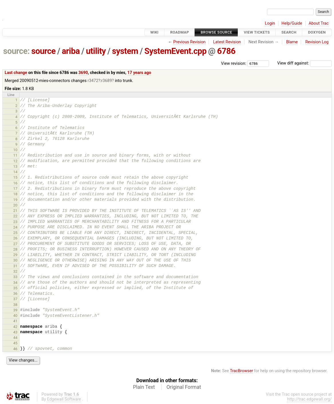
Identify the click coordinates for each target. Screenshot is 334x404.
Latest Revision (227, 42)
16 (15, 183)
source (43, 51)
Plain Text (144, 387)
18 (15, 194)
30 (15, 260)
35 (15, 288)
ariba (71, 51)
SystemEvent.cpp (175, 51)
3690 (83, 72)
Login (270, 23)
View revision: (233, 63)
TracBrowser (241, 370)
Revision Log (317, 42)
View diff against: (304, 63)
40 (15, 315)
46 (15, 349)
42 (15, 327)
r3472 (93, 80)
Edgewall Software (64, 399)
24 (15, 227)
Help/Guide (292, 23)
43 (15, 332)
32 (15, 271)
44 (15, 337)
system (125, 51)
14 (15, 172)
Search (288, 32)
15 (15, 177)
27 (15, 244)
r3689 (106, 80)
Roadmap (179, 32)
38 (15, 304)
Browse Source (216, 32)
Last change (16, 72)
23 (15, 222)
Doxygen (317, 32)
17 (15, 188)
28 (15, 249)
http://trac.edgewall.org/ (309, 399)
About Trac (319, 23)
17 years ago (139, 72)
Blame (292, 42)
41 (15, 321)
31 (15, 266)
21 (15, 210)
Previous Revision (189, 42)
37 (15, 299)
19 (15, 200)
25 (15, 233)
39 (15, 310)
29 (15, 255)
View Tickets (257, 32)
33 (15, 277)
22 (15, 216)
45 (15, 343)
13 (15, 166)
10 (15, 150)
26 (15, 238)
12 (15, 161)
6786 (226, 51)
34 (15, 282)
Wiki (154, 32)
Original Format (183, 387)
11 (15, 155)
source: (16, 51)
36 (15, 293)
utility (96, 51)
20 (15, 205)
